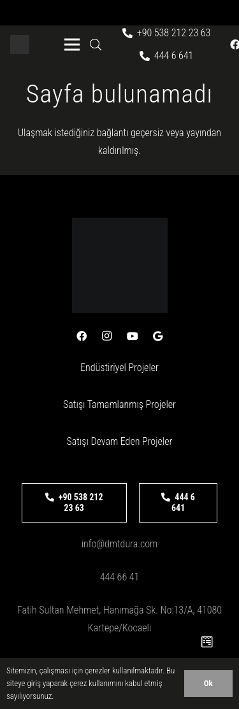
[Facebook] (81, 336)
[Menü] (72, 44)
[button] (95, 44)
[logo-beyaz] (19, 44)
